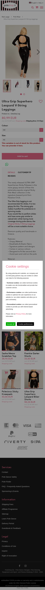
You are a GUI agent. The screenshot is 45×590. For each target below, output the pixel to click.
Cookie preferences (25, 324)
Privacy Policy (21, 314)
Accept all (10, 324)
